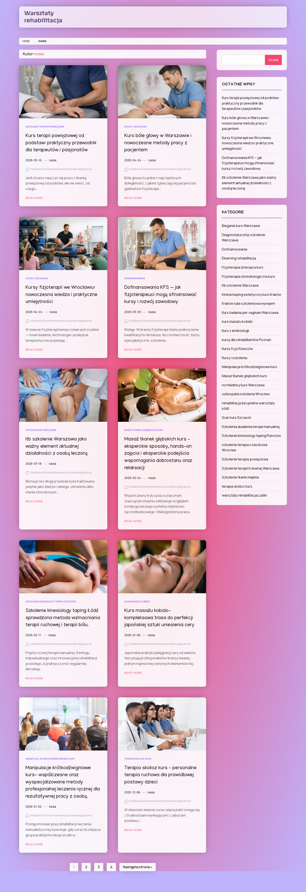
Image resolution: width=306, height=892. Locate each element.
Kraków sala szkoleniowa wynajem (248, 303)
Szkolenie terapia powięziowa (45, 126)
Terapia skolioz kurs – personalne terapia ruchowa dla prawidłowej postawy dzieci (161, 782)
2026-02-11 (33, 642)
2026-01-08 (132, 635)
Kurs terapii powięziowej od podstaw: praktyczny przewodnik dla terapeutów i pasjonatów (62, 143)
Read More (34, 198)
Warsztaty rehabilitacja (43, 17)
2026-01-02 (33, 814)
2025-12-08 (132, 799)
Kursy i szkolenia (135, 126)
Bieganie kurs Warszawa (241, 225)
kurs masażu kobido (137, 601)
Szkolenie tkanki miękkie (240, 477)
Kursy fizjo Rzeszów (237, 348)
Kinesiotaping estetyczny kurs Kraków (251, 294)
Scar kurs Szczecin (236, 417)
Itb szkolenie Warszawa (41, 430)
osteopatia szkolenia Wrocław (246, 394)
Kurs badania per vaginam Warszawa (250, 312)
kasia (52, 160)
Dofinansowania (134, 278)
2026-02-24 (132, 478)
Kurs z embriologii (235, 330)
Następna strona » (137, 874)
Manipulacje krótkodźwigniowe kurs (50, 765)
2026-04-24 (132, 160)
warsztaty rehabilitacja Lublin (244, 495)
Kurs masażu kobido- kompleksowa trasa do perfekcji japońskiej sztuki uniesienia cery (160, 618)
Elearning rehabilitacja (239, 258)
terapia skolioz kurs (137, 765)
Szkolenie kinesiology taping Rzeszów (51, 601)
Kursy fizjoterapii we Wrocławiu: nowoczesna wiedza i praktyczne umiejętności (62, 295)
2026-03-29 (132, 312)
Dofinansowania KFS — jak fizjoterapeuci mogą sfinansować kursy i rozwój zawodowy (161, 295)
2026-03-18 (33, 464)
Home (26, 41)
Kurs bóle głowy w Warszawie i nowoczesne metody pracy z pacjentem (159, 143)
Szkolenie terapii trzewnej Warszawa (250, 468)
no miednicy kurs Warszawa (243, 385)
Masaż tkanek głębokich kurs (143, 430)
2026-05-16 (34, 160)
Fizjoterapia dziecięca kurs (242, 267)
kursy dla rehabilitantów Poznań (246, 339)
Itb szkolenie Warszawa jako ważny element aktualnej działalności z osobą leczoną (57, 447)
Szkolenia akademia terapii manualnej (251, 426)
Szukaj (273, 60)
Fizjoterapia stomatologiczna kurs (248, 276)
